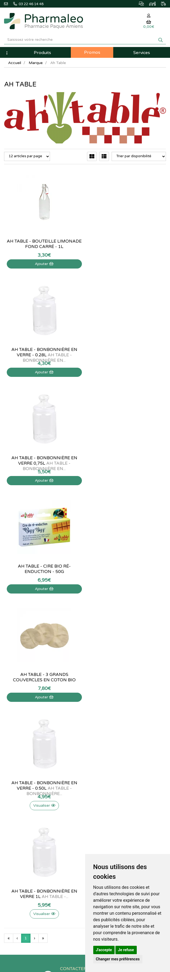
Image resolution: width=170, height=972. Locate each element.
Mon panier (98, 767)
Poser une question (19, 778)
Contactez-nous (16, 767)
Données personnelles (21, 814)
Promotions (98, 725)
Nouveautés (98, 719)
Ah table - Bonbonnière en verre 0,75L (42, 352)
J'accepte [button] (104, 950)
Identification (99, 773)
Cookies (10, 820)
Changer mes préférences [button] (118, 959)
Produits (42, 52)
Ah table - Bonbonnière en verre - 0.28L (128, 244)
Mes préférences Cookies (109, 802)
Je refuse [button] (126, 950)
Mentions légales (17, 802)
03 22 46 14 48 (85, 652)
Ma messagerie (101, 790)
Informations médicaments (25, 784)
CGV (7, 808)
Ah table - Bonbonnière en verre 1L (42, 569)
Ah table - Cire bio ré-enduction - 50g (127, 352)
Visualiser (127, 480)
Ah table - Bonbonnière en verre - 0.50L (128, 460)
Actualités (97, 701)
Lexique (95, 707)
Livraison (11, 796)
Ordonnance (99, 737)
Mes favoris (98, 796)
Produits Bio (98, 731)
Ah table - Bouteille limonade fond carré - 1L (42, 244)
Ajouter (42, 264)
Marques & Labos (103, 713)
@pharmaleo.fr (18, 709)
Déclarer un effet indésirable (26, 790)
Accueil (14, 63)
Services (141, 52)
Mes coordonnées (103, 784)
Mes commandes (102, 778)
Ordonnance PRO (102, 743)
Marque (36, 63)
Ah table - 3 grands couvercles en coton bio (42, 460)
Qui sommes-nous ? (19, 773)
